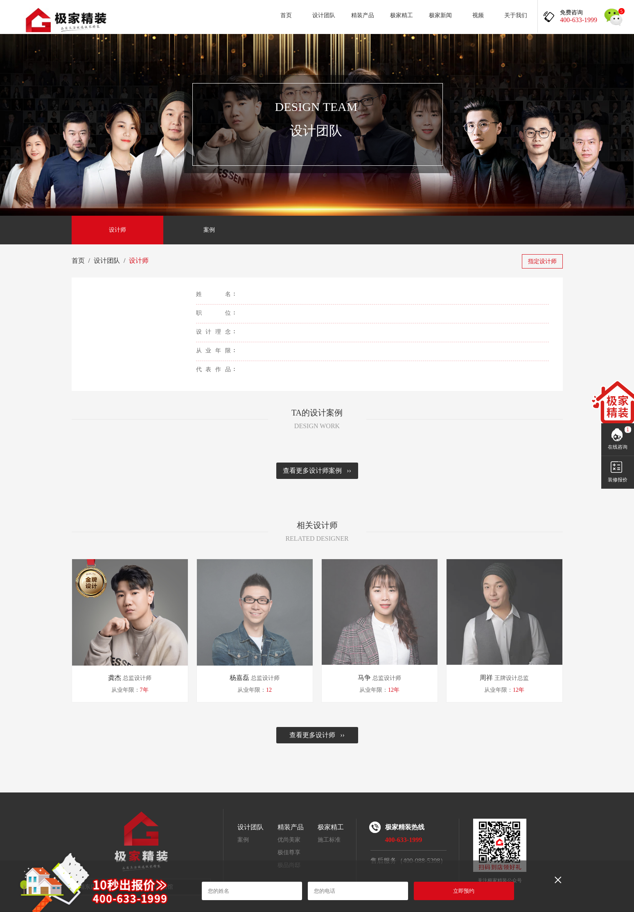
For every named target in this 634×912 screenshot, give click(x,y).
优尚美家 (289, 840)
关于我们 (515, 15)
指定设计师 (542, 261)
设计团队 (323, 15)
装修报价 (617, 480)
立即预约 (463, 891)
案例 (209, 230)
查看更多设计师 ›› (317, 734)
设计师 (117, 230)
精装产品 (362, 15)
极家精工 (401, 15)
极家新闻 (440, 15)
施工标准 (329, 840)
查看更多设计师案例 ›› (317, 470)
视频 (478, 15)
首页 (286, 15)
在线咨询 (617, 447)
